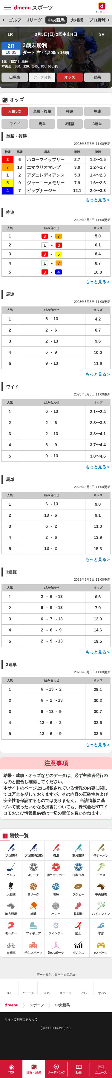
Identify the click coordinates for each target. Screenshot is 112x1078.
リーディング (56, 1072)
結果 (97, 77)
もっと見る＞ (98, 199)
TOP (11, 1072)
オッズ (69, 77)
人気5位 (14, 111)
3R (102, 34)
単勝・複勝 (42, 111)
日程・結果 (33, 1072)
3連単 (97, 124)
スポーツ (37, 1005)
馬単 (42, 124)
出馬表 (14, 77)
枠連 (69, 111)
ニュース (101, 1072)
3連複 (69, 124)
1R (10, 34)
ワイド (14, 124)
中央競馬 (56, 20)
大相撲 (76, 20)
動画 (79, 1072)
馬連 (97, 111)
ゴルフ (15, 20)
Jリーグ (34, 20)
